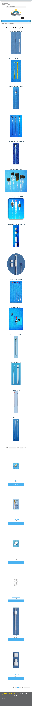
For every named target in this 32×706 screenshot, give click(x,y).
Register (4, 4)
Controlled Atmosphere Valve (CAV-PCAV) (16, 196)
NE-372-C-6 (16, 558)
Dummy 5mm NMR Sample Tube (16, 58)
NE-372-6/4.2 (16, 519)
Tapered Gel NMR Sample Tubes (16, 279)
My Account (5, 3)
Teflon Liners (16, 417)
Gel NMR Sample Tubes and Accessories (16, 224)
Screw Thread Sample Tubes (16, 169)
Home (3, 23)
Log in (8, 4)
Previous (13, 687)
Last (29, 687)
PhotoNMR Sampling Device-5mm (16, 86)
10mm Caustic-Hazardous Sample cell (16, 141)
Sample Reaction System (16, 307)
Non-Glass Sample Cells (16, 362)
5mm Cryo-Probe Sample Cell (16, 31)
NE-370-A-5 (16, 480)
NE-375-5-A (16, 674)
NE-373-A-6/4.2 (16, 597)
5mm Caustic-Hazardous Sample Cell (16, 114)
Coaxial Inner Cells (16, 390)
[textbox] (14, 18)
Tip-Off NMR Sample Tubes (16, 335)
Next (27, 687)
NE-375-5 (16, 635)
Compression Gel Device (16, 252)
